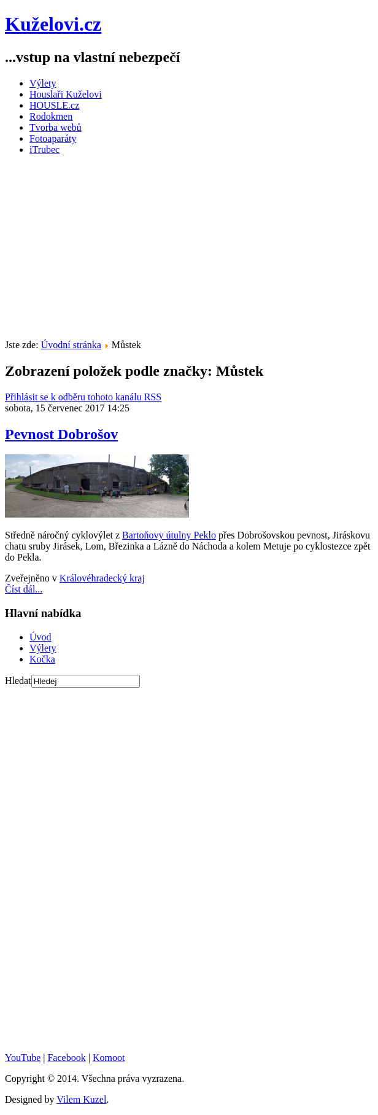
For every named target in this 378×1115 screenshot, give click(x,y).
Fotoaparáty (52, 138)
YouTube (22, 1057)
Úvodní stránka (71, 345)
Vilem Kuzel (81, 1099)
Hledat (18, 680)
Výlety (42, 83)
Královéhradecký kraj (102, 578)
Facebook (66, 1057)
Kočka (42, 659)
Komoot (109, 1057)
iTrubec (44, 149)
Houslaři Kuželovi (65, 94)
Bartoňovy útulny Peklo (169, 535)
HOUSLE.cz (54, 105)
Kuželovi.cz (53, 24)
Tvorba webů (55, 127)
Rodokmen (50, 116)
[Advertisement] (191, 251)
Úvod (40, 637)
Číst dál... (23, 589)
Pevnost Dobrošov (61, 434)
